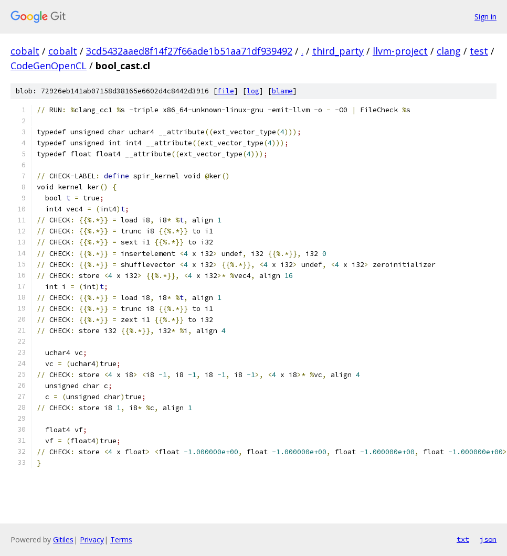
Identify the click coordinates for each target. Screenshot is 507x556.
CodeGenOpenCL (48, 65)
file (225, 91)
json (488, 539)
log (253, 91)
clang (449, 51)
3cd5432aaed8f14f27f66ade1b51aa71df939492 (189, 51)
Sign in (485, 17)
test (479, 51)
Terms (121, 539)
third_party (338, 51)
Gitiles (63, 539)
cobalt (24, 51)
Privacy (92, 539)
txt (463, 539)
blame (282, 91)
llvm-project (400, 51)
